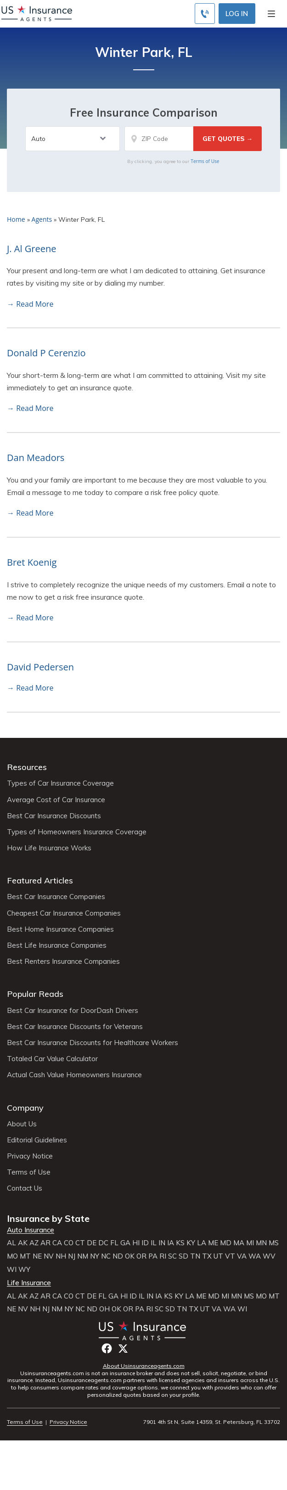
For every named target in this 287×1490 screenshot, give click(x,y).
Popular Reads (35, 994)
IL (154, 1243)
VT (230, 1256)
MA (238, 1243)
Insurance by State (48, 1218)
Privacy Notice (30, 1156)
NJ (71, 1256)
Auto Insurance (30, 1230)
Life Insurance (29, 1283)
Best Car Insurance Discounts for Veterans (75, 1027)
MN (261, 1243)
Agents (42, 219)
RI (162, 1256)
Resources (27, 767)
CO (68, 1243)
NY (94, 1256)
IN (161, 1243)
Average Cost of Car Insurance (56, 800)
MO (12, 1256)
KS (180, 1243)
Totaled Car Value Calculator (52, 1059)
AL (11, 1243)
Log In (236, 13)
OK (130, 1256)
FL (114, 1243)
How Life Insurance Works (49, 848)
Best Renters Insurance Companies (63, 961)
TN (195, 1256)
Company (25, 1107)
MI (250, 1243)
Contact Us (24, 1188)
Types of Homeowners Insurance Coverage (76, 832)
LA (201, 1243)
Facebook (107, 1348)
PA (153, 1256)
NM (82, 1256)
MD (225, 1243)
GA (125, 1243)
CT (80, 1243)
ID (145, 1243)
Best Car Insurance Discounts (54, 816)
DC (103, 1243)
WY (24, 1269)
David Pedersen (40, 667)
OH (104, 1309)
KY (190, 1243)
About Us (22, 1124)
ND (118, 1256)
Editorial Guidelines (37, 1140)
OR (141, 1256)
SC (172, 1256)
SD (183, 1256)
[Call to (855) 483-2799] (205, 13)
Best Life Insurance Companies (57, 945)
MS (274, 1243)
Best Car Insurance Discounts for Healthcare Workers (92, 1043)
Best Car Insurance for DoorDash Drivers (72, 1010)
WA (254, 1256)
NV (49, 1256)
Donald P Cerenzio (46, 353)
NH (61, 1256)
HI (136, 1243)
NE (37, 1256)
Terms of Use (205, 161)
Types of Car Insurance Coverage (60, 783)
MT (25, 1256)
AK (23, 1243)
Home (16, 219)
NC (106, 1256)
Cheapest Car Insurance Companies (64, 913)
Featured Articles (40, 880)
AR (45, 1243)
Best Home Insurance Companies (60, 929)
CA (57, 1243)
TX (207, 1256)
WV (269, 1256)
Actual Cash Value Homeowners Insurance (74, 1075)
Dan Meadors (35, 457)
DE (91, 1243)
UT (218, 1256)
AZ (34, 1243)
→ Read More (30, 304)
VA (242, 1256)
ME (213, 1243)
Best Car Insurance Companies (56, 897)
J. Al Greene (31, 248)
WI (12, 1269)
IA (170, 1243)
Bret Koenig (31, 562)
